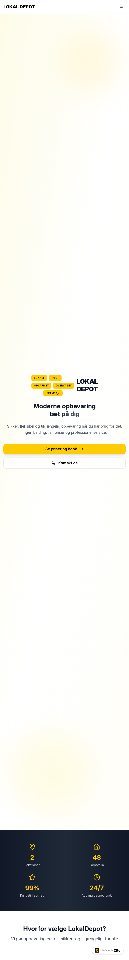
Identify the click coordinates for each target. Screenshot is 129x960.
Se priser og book (64, 449)
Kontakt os (65, 463)
